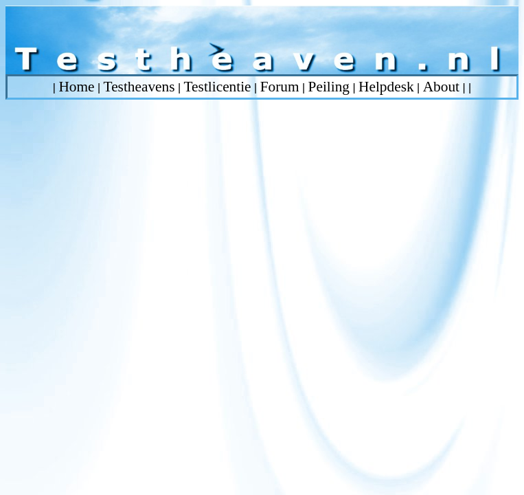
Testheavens (139, 86)
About (441, 86)
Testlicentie (217, 86)
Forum (279, 86)
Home (76, 86)
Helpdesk (386, 86)
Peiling (329, 86)
